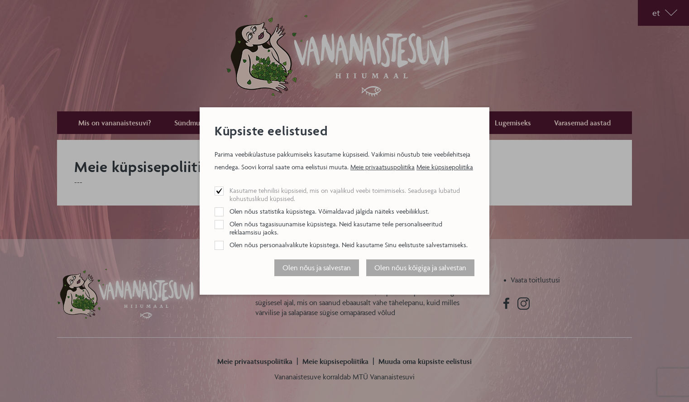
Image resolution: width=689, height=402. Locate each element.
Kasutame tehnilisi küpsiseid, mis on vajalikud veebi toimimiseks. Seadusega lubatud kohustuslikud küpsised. (345, 194)
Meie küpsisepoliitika (444, 167)
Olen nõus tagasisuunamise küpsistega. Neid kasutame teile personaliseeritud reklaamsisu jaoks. (336, 228)
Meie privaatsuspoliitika (382, 167)
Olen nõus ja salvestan (316, 267)
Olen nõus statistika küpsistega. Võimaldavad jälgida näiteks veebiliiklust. (329, 211)
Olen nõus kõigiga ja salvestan (420, 267)
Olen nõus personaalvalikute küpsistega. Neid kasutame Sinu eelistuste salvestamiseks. (349, 245)
